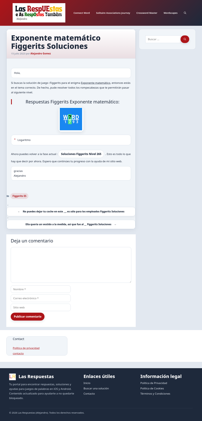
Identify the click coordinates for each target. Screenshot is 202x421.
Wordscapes (171, 12)
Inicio (86, 383)
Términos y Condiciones (155, 393)
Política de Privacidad (153, 383)
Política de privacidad (26, 348)
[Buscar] (185, 39)
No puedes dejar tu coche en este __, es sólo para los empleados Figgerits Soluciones (73, 211)
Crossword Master (146, 12)
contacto (18, 353)
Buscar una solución (96, 388)
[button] (185, 13)
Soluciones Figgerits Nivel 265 (81, 154)
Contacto (89, 393)
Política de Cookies (152, 388)
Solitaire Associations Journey (113, 12)
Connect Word (82, 12)
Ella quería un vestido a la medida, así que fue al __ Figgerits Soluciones (68, 224)
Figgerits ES (19, 196)
